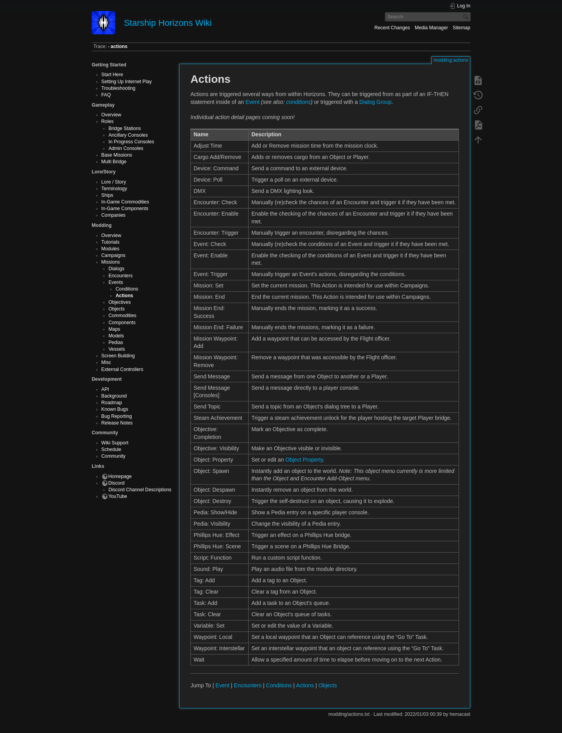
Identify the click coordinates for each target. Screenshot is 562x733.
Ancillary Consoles (128, 135)
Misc (106, 362)
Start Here (112, 74)
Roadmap (111, 402)
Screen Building (118, 355)
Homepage (120, 476)
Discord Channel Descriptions (139, 489)
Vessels (116, 349)
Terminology (114, 188)
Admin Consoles (125, 148)
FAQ (106, 95)
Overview (111, 115)
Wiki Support (114, 443)
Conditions (127, 289)
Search (466, 17)
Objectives (119, 302)
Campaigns (113, 255)
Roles (107, 121)
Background (114, 396)
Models (116, 336)
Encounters (120, 275)
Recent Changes (392, 27)
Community (113, 456)
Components (121, 322)
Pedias (115, 342)
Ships (107, 195)
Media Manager (431, 27)
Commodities (122, 315)
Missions (110, 262)
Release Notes (117, 423)
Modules (110, 248)
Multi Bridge (114, 161)
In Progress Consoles (131, 141)
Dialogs (116, 268)
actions (119, 46)
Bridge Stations (124, 128)
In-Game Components (125, 208)
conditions (298, 102)
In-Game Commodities (125, 202)
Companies (113, 215)
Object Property (304, 460)
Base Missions (116, 155)
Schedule (111, 449)
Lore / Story (113, 182)
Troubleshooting (118, 88)
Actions (124, 295)
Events (115, 282)
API (105, 389)
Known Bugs (114, 409)
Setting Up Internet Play (126, 81)
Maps (114, 329)
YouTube (117, 496)
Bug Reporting (116, 416)
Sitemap (461, 27)
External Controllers (122, 369)
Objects (116, 309)
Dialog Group (375, 102)
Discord (116, 483)
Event (252, 102)
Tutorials (110, 242)
